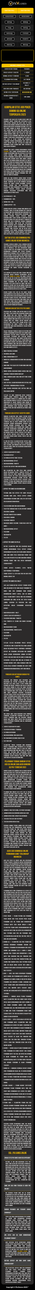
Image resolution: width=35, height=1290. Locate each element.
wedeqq (25, 22)
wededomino (25, 16)
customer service (22, 1251)
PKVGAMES (6, 151)
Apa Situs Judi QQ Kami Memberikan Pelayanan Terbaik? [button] (17, 1236)
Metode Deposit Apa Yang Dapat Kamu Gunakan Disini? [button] (17, 1262)
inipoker (9, 39)
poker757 (25, 39)
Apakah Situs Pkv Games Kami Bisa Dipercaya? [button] (17, 1158)
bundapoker (10, 16)
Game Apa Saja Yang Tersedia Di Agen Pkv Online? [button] (17, 1187)
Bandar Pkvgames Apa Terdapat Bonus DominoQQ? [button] (17, 1211)
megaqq (25, 44)
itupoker (25, 33)
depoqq (9, 22)
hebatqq (9, 44)
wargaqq (9, 33)
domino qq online (15, 276)
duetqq (25, 27)
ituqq (9, 27)
